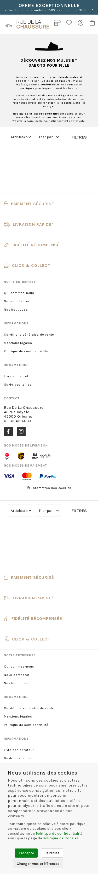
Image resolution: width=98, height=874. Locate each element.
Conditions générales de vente (29, 334)
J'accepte (26, 853)
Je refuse (52, 853)
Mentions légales (18, 343)
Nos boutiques (16, 309)
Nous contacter (16, 301)
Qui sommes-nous (19, 293)
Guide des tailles (18, 384)
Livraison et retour (19, 376)
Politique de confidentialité (26, 351)
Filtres (79, 137)
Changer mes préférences (38, 864)
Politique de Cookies (61, 838)
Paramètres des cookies (49, 488)
